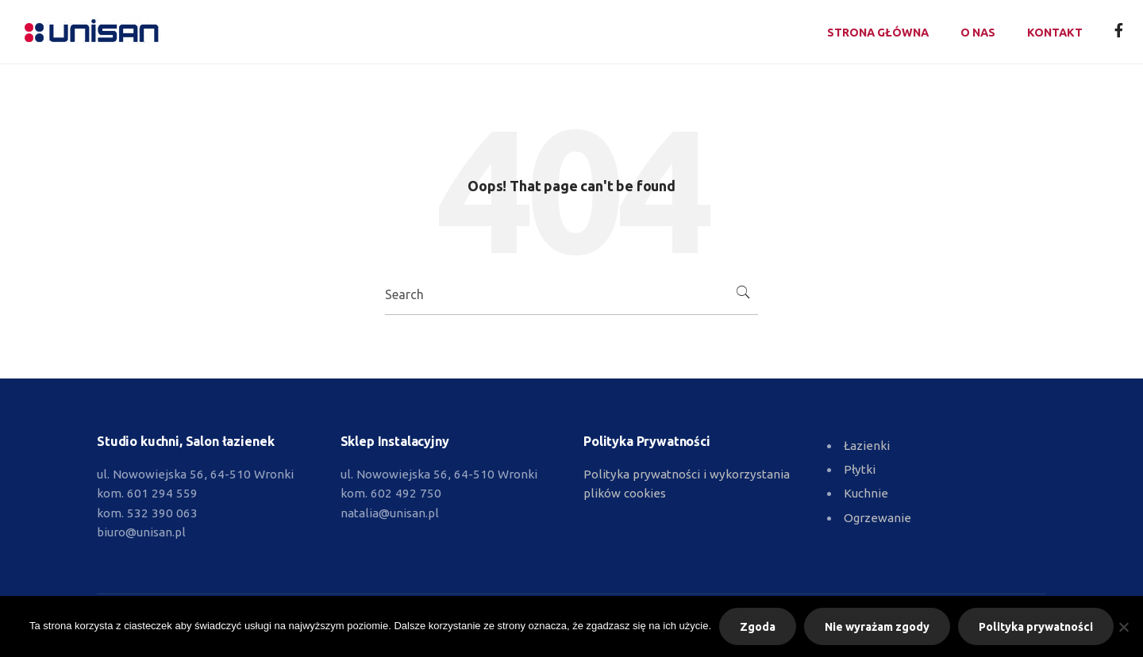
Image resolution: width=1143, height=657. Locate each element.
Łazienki (867, 445)
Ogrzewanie (877, 517)
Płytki (860, 469)
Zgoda (757, 626)
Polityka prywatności (1036, 626)
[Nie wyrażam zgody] (1123, 627)
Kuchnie (866, 493)
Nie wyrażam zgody (877, 626)
